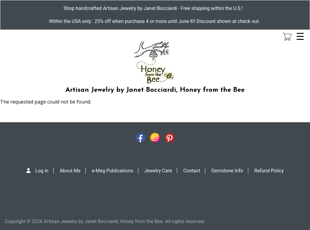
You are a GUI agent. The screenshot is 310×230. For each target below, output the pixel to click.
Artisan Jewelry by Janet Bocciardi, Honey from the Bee (155, 90)
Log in (41, 171)
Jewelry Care (158, 171)
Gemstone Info (227, 171)
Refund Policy (269, 171)
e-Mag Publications (112, 171)
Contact (191, 171)
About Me (70, 171)
